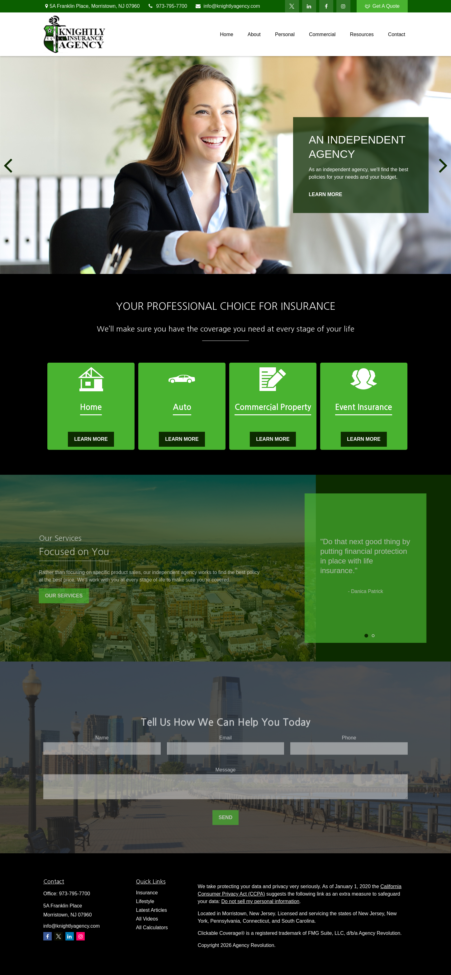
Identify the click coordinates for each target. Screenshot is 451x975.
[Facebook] (326, 6)
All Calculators (152, 927)
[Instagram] (80, 936)
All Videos (147, 918)
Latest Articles (151, 910)
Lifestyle (145, 901)
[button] (226, 34)
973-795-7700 (167, 6)
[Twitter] (292, 6)
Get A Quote (382, 6)
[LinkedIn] (309, 6)
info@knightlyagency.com (227, 6)
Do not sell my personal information (260, 901)
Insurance (147, 892)
